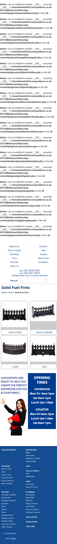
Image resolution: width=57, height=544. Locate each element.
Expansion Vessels (8, 524)
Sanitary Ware (31, 461)
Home (3, 292)
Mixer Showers (6, 483)
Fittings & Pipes (31, 503)
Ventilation (43, 262)
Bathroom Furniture (33, 458)
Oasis (13, 538)
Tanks (3, 512)
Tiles (27, 473)
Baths (28, 452)
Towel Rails (30, 455)
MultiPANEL (30, 476)
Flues (3, 506)
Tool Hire (14, 262)
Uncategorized (8, 450)
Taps (43, 250)
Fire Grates (30, 484)
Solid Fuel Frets (32, 487)
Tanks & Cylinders (32, 509)
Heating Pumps (7, 515)
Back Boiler (30, 498)
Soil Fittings (30, 506)
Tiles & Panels (14, 250)
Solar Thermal (6, 527)
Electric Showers (7, 481)
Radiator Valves (7, 521)
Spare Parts (43, 258)
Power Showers (7, 478)
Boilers (4, 509)
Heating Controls (7, 518)
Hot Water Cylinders (8, 495)
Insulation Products (8, 500)
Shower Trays (6, 475)
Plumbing (14, 254)
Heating (43, 254)
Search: (14, 280)
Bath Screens (6, 469)
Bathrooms (14, 246)
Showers (43, 246)
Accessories (5, 498)
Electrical (4, 503)
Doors (3, 472)
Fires (14, 258)
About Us (14, 266)
